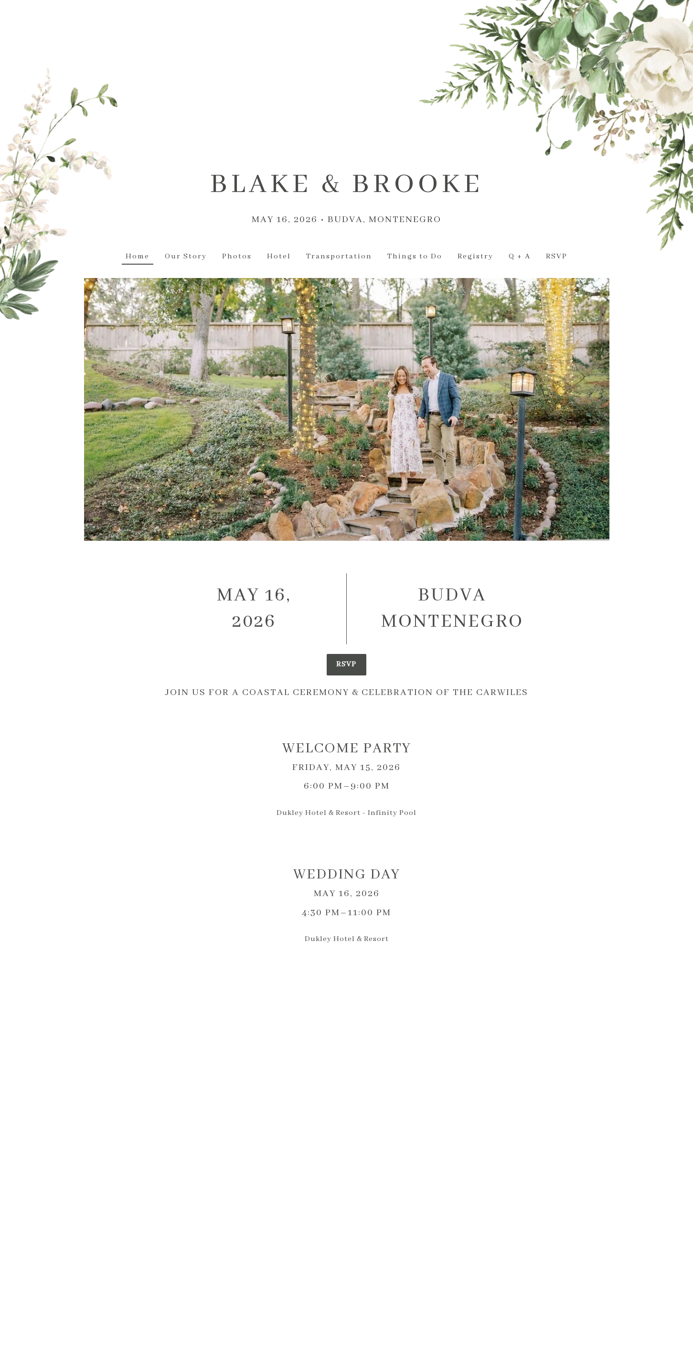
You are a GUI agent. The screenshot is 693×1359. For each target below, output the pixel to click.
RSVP (346, 664)
